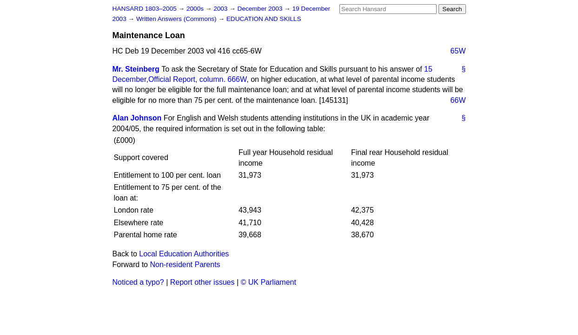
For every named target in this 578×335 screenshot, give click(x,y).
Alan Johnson (137, 118)
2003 (221, 8)
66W (458, 100)
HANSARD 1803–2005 (145, 8)
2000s (196, 8)
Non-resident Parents (185, 264)
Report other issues (202, 282)
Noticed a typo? (138, 282)
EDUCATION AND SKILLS (263, 18)
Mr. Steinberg (136, 69)
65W (458, 51)
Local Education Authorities (184, 254)
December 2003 (261, 8)
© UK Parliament (268, 282)
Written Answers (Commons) (177, 18)
